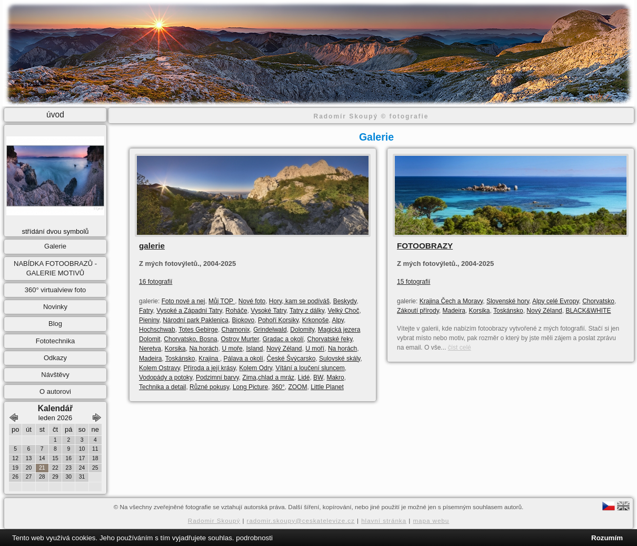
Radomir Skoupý (214, 520)
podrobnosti (254, 538)
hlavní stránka (383, 520)
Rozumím (607, 538)
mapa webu (431, 520)
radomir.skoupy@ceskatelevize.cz (301, 520)
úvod (55, 114)
